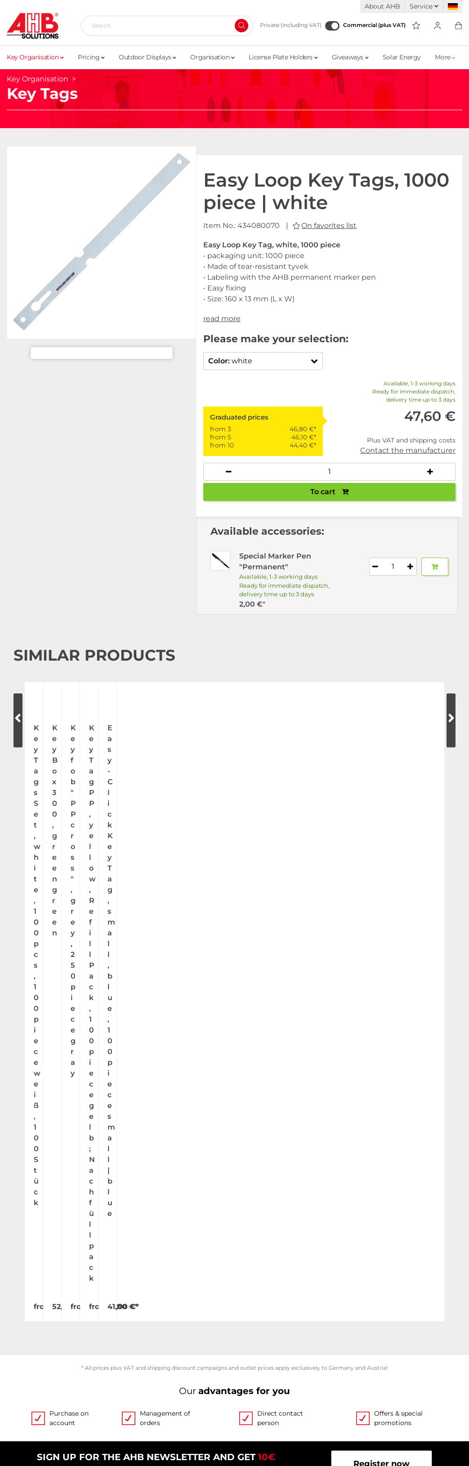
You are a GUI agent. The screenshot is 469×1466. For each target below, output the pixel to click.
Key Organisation (35, 57)
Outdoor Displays (147, 57)
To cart (329, 491)
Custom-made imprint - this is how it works (323, 1238)
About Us (25, 1204)
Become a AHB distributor (60, 1363)
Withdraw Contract (277, 1382)
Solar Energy (402, 57)
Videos (248, 1204)
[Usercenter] (437, 26)
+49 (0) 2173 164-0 (57, 1131)
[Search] (163, 25)
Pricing (91, 57)
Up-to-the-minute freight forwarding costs (92, 1312)
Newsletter (257, 1363)
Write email (177, 1131)
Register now (381, 1021)
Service (424, 6)
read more (222, 318)
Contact (23, 1255)
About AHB (382, 6)
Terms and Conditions (279, 1312)
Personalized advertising (285, 1255)
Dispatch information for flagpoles (76, 1346)
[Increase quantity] (430, 471)
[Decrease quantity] (229, 471)
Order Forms (260, 1221)
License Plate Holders (283, 57)
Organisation (212, 57)
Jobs (16, 1221)
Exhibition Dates (40, 1238)
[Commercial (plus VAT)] (332, 26)
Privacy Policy (263, 1329)
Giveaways (350, 57)
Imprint (250, 1346)
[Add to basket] (434, 567)
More (445, 57)
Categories (256, 1272)
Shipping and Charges (52, 1329)
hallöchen (262, 1444)
